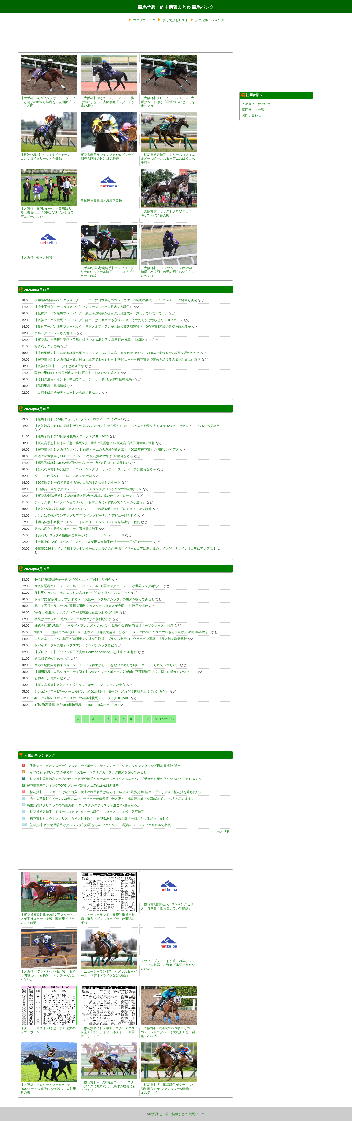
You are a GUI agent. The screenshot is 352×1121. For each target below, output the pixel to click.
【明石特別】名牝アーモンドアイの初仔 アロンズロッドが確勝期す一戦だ (87, 522)
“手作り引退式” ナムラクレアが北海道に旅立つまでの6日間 (76, 612)
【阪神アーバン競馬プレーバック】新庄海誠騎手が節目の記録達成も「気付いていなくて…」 (101, 313)
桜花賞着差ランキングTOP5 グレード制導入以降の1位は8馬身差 (109, 154)
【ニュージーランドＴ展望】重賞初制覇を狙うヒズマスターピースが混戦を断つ (109, 916)
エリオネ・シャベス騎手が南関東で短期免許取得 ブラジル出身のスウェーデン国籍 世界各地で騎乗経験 (110, 639)
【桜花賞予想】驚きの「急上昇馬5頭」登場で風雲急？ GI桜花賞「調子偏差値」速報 (94, 443)
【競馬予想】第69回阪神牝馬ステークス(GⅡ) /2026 (71, 436)
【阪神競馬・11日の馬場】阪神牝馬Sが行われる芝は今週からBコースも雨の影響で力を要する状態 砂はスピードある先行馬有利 (127, 426)
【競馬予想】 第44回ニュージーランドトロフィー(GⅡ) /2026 (78, 419)
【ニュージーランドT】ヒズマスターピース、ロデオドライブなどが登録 (109, 971)
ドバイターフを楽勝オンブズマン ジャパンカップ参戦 (74, 645)
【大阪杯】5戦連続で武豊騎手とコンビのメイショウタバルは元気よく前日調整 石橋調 (169, 1030)
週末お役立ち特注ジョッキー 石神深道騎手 (66, 528)
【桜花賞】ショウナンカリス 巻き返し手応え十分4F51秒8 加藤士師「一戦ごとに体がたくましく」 (99, 818)
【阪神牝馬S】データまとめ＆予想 (59, 366)
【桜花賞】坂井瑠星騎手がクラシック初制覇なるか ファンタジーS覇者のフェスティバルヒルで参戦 (99, 825)
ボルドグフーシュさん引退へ (55, 333)
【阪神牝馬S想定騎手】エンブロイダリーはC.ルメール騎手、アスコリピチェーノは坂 (109, 270)
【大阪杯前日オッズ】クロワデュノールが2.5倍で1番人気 (169, 211)
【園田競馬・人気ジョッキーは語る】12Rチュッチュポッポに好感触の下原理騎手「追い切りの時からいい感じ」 (115, 672)
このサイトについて (256, 104)
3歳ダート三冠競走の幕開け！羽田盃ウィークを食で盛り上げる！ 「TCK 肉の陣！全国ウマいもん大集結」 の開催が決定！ (122, 632)
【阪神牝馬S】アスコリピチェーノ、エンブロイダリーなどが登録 (49, 154)
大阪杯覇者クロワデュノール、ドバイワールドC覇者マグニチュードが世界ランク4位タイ (98, 586)
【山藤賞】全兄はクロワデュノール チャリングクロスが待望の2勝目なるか (88, 489)
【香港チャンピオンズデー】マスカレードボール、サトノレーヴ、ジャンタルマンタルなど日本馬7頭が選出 (104, 766)
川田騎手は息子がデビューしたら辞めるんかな (67, 392)
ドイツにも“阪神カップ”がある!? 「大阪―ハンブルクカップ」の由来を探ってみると (94, 599)
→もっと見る (220, 831)
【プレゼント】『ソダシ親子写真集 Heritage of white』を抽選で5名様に (85, 652)
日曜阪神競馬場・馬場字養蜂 (109, 199)
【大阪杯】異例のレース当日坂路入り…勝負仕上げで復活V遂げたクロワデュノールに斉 (49, 210)
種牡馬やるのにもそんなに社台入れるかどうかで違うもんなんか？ (82, 592)
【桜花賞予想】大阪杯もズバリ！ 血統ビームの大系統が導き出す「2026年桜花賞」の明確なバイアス (106, 449)
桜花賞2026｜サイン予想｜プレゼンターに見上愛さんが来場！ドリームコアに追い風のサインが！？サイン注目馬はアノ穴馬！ (125, 548)
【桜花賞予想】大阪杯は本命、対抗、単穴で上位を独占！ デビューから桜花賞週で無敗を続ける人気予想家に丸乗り (117, 359)
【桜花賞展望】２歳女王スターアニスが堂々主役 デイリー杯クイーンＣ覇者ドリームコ (109, 1030)
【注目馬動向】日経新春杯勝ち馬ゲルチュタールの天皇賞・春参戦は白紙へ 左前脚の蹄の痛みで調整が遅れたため (117, 353)
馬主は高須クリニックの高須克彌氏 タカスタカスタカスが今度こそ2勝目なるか (91, 606)
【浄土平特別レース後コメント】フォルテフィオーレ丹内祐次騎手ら (83, 307)
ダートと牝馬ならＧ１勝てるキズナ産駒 (63, 476)
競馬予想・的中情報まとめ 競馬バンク (176, 7)
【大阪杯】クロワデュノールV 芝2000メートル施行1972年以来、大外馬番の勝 (49, 1086)
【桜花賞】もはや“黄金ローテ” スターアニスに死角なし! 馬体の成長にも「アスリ (109, 1084)
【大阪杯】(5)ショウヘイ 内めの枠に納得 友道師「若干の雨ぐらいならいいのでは (169, 270)
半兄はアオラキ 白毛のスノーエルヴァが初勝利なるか (73, 619)
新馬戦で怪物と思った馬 (51, 658)
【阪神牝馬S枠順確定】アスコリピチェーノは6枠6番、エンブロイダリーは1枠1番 (93, 509)
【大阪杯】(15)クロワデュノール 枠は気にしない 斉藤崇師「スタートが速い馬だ (109, 100)
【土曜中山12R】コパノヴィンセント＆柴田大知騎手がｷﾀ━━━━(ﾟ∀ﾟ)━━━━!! (93, 542)
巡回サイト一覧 (253, 110)
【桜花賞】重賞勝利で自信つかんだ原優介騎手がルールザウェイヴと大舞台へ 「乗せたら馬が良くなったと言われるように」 (117, 779)
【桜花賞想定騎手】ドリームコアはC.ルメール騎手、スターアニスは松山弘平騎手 (169, 156)
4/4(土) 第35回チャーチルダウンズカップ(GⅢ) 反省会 (72, 579)
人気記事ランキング (209, 20)
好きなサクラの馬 (47, 346)
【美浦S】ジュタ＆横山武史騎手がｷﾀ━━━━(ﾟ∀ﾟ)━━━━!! (79, 535)
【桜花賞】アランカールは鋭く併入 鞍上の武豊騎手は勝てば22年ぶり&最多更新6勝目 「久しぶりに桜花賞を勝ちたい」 (114, 792)
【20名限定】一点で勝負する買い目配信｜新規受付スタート (77, 482)
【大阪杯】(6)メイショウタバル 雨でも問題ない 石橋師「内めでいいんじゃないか (49, 973)
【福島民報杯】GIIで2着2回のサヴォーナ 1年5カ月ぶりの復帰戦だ (81, 463)
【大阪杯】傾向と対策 (49, 255)
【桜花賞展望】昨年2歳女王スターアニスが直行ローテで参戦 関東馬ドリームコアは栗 (49, 916)
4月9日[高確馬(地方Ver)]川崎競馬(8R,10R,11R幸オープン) (75, 704)
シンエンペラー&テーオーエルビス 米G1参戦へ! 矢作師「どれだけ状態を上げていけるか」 (101, 691)
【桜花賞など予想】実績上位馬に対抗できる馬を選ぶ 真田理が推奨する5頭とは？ (93, 340)
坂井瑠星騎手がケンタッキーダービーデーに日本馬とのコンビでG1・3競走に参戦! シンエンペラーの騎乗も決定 (115, 300)
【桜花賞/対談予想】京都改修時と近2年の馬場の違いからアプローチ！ (85, 496)
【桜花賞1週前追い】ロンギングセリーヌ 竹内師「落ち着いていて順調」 (169, 904)
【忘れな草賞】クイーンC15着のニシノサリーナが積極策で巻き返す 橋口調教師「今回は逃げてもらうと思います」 (111, 798)
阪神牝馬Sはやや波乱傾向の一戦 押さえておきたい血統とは (77, 372)
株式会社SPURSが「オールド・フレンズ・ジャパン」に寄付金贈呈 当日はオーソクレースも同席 (103, 625)
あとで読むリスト (175, 20)
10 (146, 719)
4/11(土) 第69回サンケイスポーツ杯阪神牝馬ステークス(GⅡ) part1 (82, 698)
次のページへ (164, 719)
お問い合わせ (251, 115)
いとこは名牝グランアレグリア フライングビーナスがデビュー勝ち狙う (85, 515)
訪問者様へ (251, 95)
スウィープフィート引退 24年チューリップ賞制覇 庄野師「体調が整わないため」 (169, 963)
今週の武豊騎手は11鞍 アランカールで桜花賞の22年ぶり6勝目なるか (83, 456)
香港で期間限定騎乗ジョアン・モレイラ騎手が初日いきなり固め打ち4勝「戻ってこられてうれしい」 (106, 665)
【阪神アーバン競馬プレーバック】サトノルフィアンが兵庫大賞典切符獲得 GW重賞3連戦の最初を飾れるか (112, 326)
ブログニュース (144, 20)
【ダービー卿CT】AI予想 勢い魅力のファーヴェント (49, 1028)
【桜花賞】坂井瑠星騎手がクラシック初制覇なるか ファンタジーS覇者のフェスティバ (169, 1086)
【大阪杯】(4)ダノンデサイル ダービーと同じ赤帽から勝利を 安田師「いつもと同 (49, 100)
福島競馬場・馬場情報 (50, 386)
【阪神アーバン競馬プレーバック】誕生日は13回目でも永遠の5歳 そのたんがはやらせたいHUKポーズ (108, 320)
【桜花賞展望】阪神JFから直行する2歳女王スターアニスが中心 (80, 685)
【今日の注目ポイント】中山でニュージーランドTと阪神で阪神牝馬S (84, 379)
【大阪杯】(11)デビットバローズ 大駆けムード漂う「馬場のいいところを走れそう (169, 100)
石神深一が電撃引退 (48, 678)
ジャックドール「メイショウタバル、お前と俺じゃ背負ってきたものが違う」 (90, 502)
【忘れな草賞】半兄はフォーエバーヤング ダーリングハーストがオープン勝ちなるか (95, 469)
